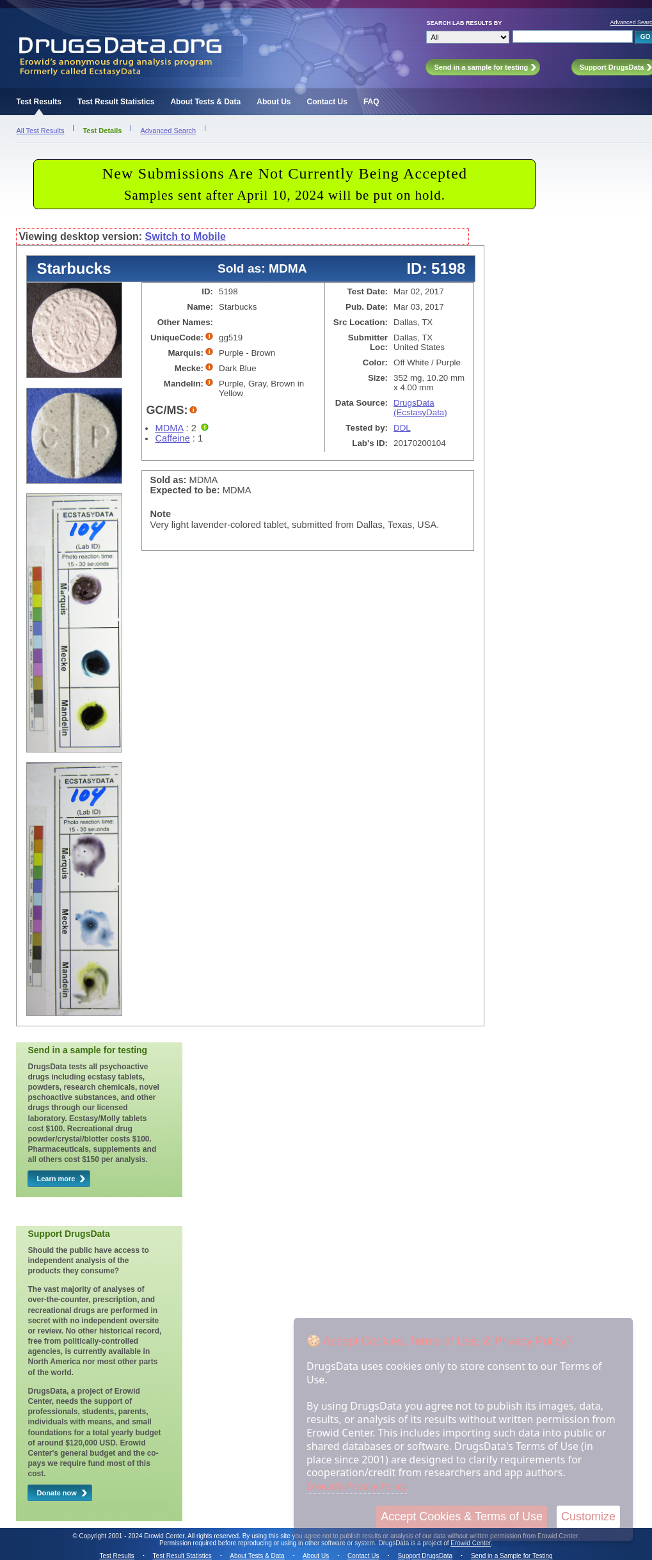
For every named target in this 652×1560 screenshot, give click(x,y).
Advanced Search (168, 130)
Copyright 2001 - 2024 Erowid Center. (132, 1536)
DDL (402, 428)
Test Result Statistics (115, 101)
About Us (273, 101)
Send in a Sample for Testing (512, 1555)
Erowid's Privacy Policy (356, 1485)
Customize (588, 1516)
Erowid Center (470, 1543)
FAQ (371, 101)
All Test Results (40, 130)
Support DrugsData (424, 1555)
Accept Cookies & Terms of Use (462, 1516)
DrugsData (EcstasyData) (420, 407)
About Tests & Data (205, 101)
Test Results (38, 101)
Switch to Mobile (185, 236)
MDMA (169, 428)
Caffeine (172, 438)
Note (160, 514)
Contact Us (327, 101)
